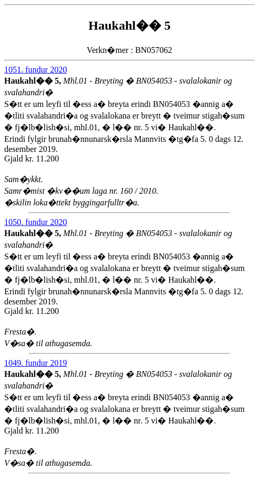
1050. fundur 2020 (35, 222)
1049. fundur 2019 (35, 362)
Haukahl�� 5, (33, 80)
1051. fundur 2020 (35, 69)
